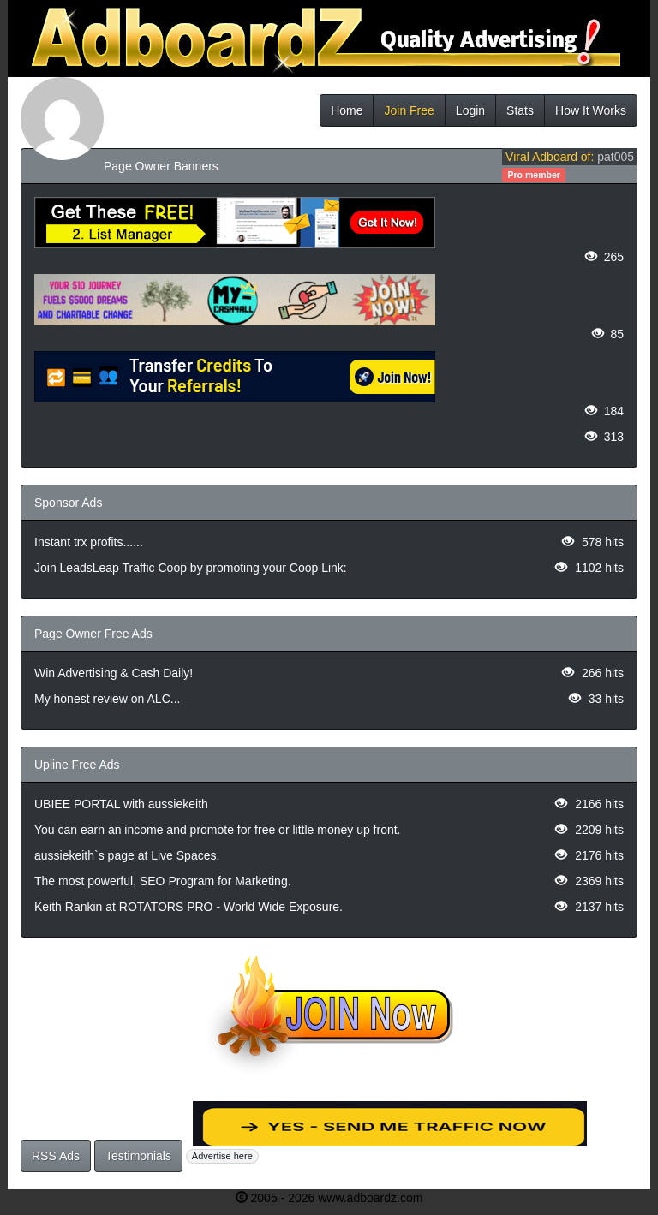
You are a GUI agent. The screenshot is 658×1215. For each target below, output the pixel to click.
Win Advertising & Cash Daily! (113, 673)
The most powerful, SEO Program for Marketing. (162, 881)
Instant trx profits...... (88, 542)
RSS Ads (56, 1156)
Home (346, 110)
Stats (520, 110)
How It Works (590, 110)
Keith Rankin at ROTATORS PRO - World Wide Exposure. (188, 907)
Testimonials (138, 1156)
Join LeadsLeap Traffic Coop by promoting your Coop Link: (190, 568)
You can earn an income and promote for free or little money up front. (217, 830)
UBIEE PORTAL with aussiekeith (121, 804)
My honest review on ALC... (107, 699)
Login (470, 110)
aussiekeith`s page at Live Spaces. (126, 855)
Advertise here (222, 1156)
